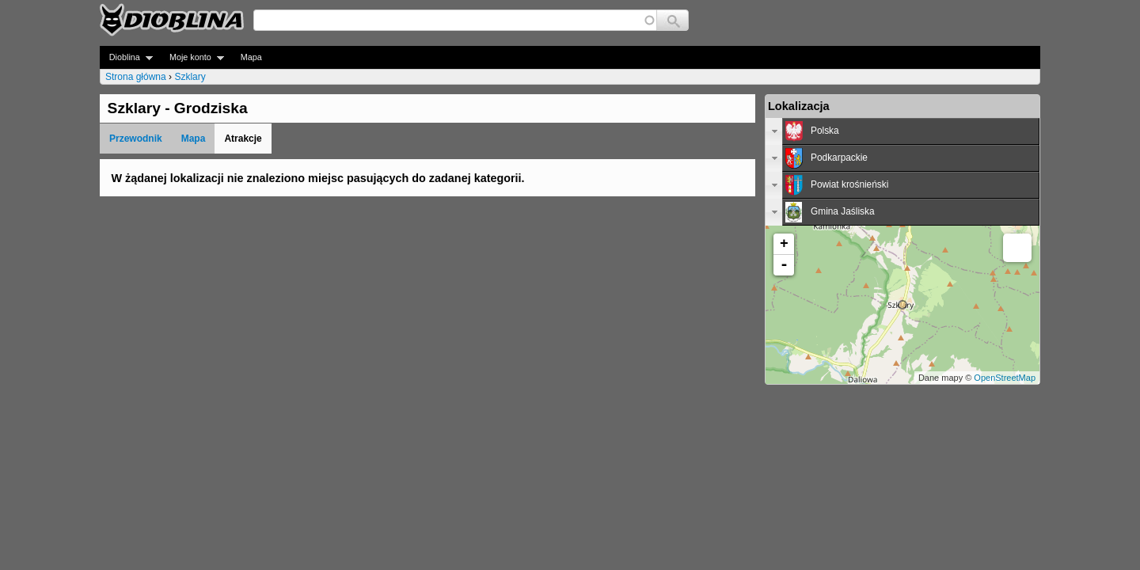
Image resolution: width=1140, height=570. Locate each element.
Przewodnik (135, 138)
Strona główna (135, 76)
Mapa (251, 57)
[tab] (902, 131)
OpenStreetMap (1005, 377)
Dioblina (126, 57)
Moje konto (192, 57)
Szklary (189, 76)
